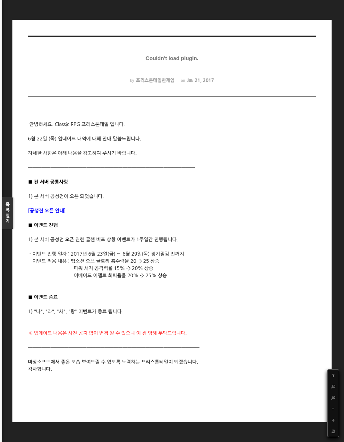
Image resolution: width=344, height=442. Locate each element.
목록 (8, 213)
